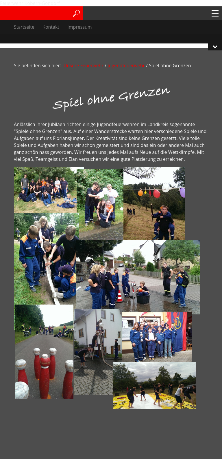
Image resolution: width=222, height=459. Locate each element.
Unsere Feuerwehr (83, 65)
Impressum (79, 27)
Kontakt (50, 27)
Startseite (24, 27)
